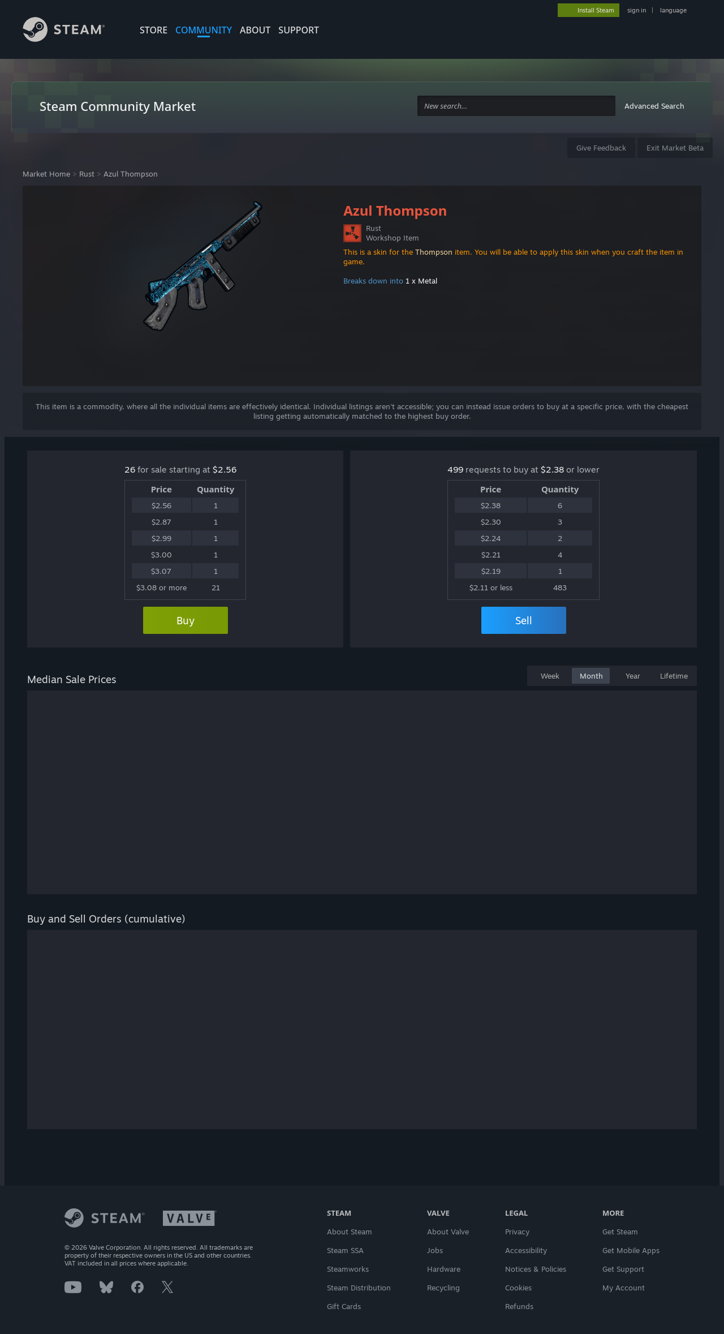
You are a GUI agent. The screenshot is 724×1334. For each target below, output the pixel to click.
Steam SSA (345, 1250)
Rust (86, 173)
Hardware (443, 1268)
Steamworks (348, 1268)
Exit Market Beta (675, 147)
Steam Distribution (359, 1287)
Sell (523, 620)
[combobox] (516, 106)
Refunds (519, 1306)
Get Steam (620, 1231)
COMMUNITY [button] (203, 30)
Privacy (517, 1231)
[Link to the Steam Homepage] (72, 31)
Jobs (435, 1250)
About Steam (349, 1231)
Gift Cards (344, 1306)
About (255, 30)
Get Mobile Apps (631, 1250)
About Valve (448, 1231)
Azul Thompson (131, 173)
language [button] (673, 10)
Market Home (46, 173)
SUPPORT (298, 30)
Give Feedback (601, 147)
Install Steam (596, 10)
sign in (636, 10)
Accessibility (526, 1250)
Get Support (623, 1268)
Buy (185, 620)
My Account (623, 1287)
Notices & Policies (535, 1268)
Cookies (518, 1287)
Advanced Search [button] (654, 105)
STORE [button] (153, 30)
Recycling (443, 1287)
